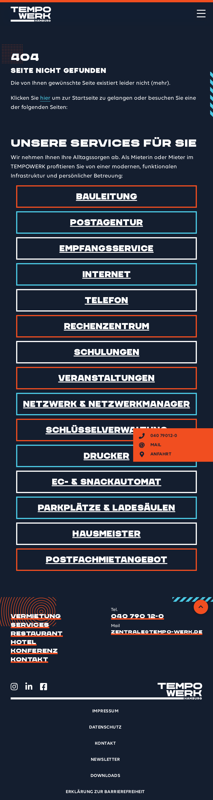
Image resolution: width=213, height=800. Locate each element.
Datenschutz (105, 727)
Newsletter (105, 759)
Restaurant (37, 634)
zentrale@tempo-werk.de (156, 632)
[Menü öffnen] (201, 13)
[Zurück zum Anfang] (201, 607)
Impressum (105, 711)
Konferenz (34, 651)
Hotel (24, 642)
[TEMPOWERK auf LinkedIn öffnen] (28, 687)
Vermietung (36, 616)
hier (45, 98)
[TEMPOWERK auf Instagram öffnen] (14, 687)
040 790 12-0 (137, 616)
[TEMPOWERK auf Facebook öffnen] (43, 687)
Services (30, 625)
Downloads (105, 775)
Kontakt (29, 660)
